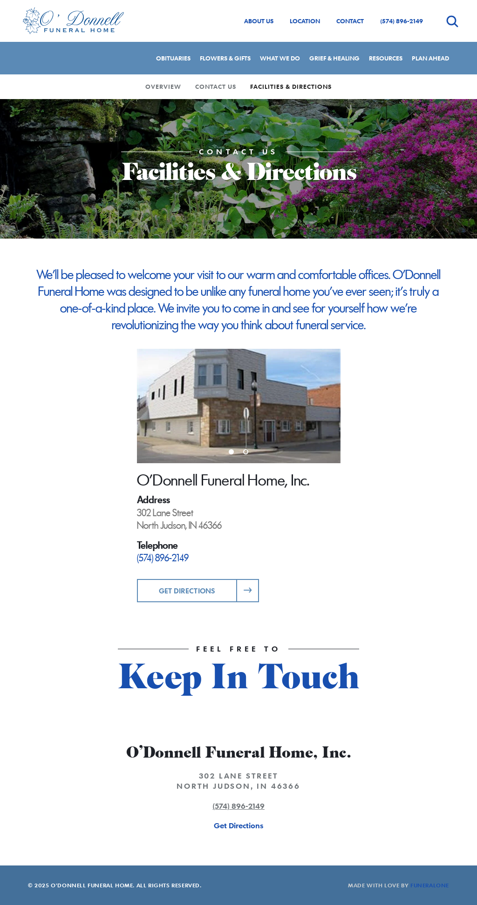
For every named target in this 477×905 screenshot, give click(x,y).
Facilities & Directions (291, 86)
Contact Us (215, 86)
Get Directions (187, 590)
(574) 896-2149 (401, 21)
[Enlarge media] (239, 406)
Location (305, 21)
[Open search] (452, 21)
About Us (258, 21)
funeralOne (429, 885)
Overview (163, 86)
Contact (350, 21)
